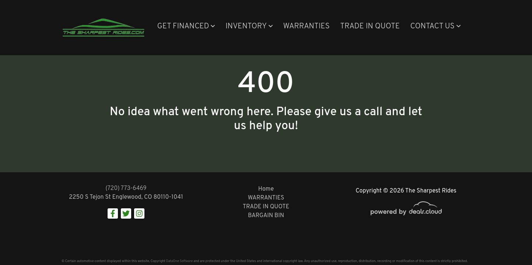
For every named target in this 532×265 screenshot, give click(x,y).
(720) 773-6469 (126, 188)
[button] (186, 27)
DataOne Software (179, 261)
